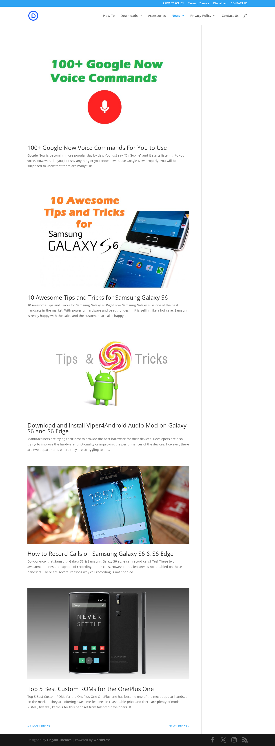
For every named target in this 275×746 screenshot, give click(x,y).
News (176, 16)
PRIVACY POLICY (173, 3)
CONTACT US (239, 3)
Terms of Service (198, 3)
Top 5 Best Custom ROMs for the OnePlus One (90, 689)
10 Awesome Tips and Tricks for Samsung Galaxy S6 (97, 297)
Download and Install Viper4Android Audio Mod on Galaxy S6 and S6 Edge (106, 428)
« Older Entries (38, 726)
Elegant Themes (59, 740)
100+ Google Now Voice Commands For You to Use (97, 148)
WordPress (101, 740)
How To (109, 16)
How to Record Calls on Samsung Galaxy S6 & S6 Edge (100, 554)
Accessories (157, 16)
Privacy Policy (200, 16)
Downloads (129, 16)
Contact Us (230, 16)
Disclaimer (220, 3)
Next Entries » (179, 726)
